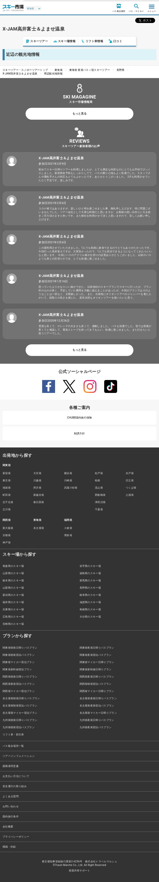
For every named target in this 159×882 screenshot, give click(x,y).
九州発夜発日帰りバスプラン (97, 720)
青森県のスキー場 (13, 566)
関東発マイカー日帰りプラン (97, 662)
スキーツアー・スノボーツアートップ (25, 70)
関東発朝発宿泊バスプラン (19, 654)
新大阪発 (8, 528)
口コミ (92, 41)
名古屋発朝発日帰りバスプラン (21, 698)
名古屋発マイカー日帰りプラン (98, 712)
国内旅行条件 (11, 816)
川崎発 (68, 480)
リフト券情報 (69, 41)
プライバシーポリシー (16, 836)
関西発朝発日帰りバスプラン (20, 676)
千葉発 (99, 509)
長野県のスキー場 (90, 587)
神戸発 (7, 542)
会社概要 (8, 826)
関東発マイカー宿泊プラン (19, 662)
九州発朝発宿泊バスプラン (19, 727)
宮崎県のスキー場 (13, 623)
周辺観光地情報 (53, 73)
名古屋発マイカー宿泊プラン (20, 712)
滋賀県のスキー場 (90, 602)
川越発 (37, 480)
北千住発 (8, 502)
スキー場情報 (41, 41)
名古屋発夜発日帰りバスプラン (98, 698)
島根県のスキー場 (90, 609)
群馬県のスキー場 (90, 580)
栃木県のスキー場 (13, 580)
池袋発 (7, 487)
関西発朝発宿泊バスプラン (96, 683)
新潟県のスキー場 (13, 595)
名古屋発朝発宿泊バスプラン (20, 705)
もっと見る (79, 113)
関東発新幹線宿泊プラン (17, 669)
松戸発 (99, 473)
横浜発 (68, 473)
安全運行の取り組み (15, 786)
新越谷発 (38, 494)
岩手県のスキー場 (90, 566)
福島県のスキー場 (90, 573)
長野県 (121, 70)
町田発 (7, 494)
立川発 (7, 509)
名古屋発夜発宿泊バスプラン (97, 705)
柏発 (97, 480)
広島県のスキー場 (13, 616)
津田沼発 (100, 502)
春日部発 (38, 502)
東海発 (59, 70)
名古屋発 (38, 528)
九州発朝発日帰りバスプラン (20, 720)
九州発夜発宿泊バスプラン (96, 727)
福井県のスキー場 (13, 602)
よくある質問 (11, 796)
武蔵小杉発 (71, 487)
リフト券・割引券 (13, 734)
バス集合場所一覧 (13, 745)
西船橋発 (100, 494)
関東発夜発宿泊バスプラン (96, 654)
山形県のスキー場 (13, 573)
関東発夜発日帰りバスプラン (97, 647)
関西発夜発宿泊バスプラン (19, 683)
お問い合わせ (11, 806)
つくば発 (131, 487)
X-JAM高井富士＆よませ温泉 (20, 73)
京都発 (7, 535)
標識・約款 (9, 846)
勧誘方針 (79, 433)
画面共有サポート (79, 870)
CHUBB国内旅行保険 (79, 417)
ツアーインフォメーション (19, 756)
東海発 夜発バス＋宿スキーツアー (89, 70)
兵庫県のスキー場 (13, 609)
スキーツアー (14, 41)
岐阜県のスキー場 (90, 595)
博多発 (68, 535)
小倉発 (68, 528)
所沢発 (37, 487)
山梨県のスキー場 (13, 587)
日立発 (130, 480)
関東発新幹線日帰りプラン (96, 669)
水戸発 (130, 473)
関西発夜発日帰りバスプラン (97, 676)
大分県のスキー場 (90, 616)
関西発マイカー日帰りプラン (97, 691)
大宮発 (37, 473)
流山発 (99, 487)
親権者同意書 (11, 766)
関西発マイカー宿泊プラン (19, 691)
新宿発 (7, 473)
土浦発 (130, 494)
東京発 (7, 480)
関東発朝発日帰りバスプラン (20, 647)
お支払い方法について (16, 776)
